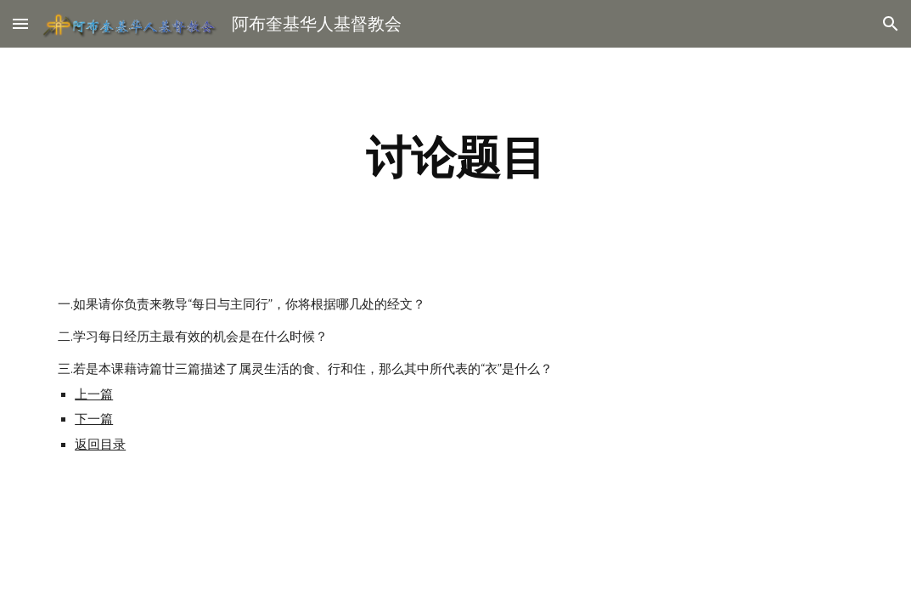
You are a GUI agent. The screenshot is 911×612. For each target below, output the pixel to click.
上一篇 (94, 394)
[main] (455, 158)
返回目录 (100, 444)
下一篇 (94, 419)
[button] (20, 23)
